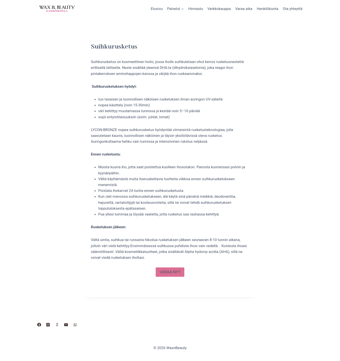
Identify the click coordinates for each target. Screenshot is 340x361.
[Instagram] (48, 324)
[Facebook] (39, 324)
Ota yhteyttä (292, 8)
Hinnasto (195, 8)
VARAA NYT (170, 272)
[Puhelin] (57, 324)
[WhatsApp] (75, 324)
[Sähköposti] (66, 324)
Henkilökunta (267, 8)
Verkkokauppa (219, 8)
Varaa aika (243, 8)
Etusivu (157, 8)
